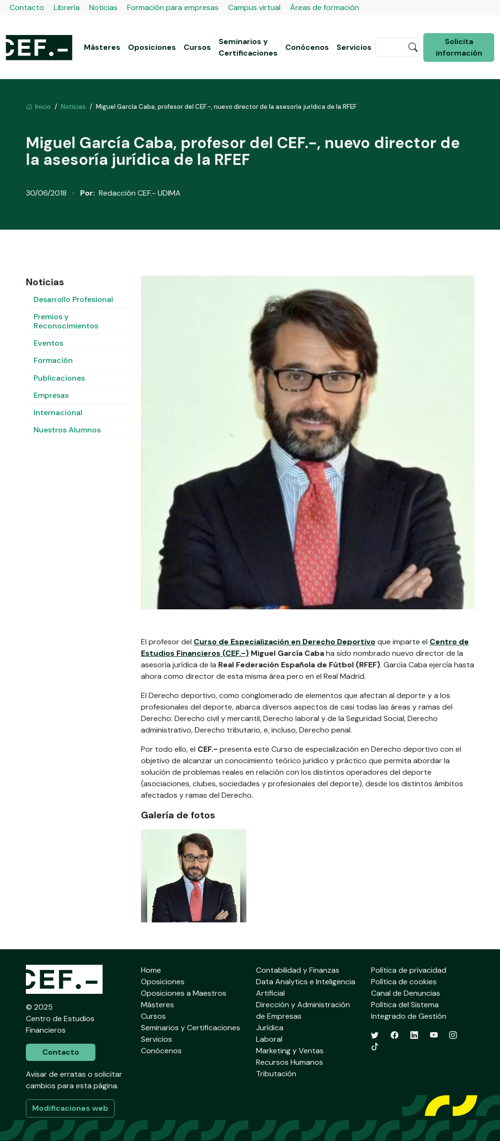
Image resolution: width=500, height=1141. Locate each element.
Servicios (354, 47)
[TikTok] (375, 1047)
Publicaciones (59, 378)
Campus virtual (254, 7)
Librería (67, 7)
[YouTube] (434, 1035)
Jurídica (269, 1028)
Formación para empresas (173, 7)
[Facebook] (394, 1035)
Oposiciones (152, 47)
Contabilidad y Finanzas (297, 970)
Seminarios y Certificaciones (248, 47)
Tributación (276, 1074)
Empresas (51, 395)
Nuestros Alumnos (67, 430)
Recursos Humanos (289, 1062)
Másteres (102, 47)
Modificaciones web (70, 1108)
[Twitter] (375, 1035)
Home (151, 970)
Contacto (27, 7)
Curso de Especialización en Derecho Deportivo (284, 642)
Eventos (48, 343)
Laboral (269, 1039)
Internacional (58, 413)
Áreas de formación (324, 7)
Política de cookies (404, 982)
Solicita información (459, 47)
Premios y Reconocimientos (66, 321)
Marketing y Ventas (290, 1051)
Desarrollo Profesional (73, 299)
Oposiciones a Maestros (183, 993)
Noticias (103, 7)
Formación (53, 360)
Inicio (38, 107)
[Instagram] (453, 1035)
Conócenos (307, 47)
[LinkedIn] (414, 1035)
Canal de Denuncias (405, 993)
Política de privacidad (408, 970)
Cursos (197, 47)
